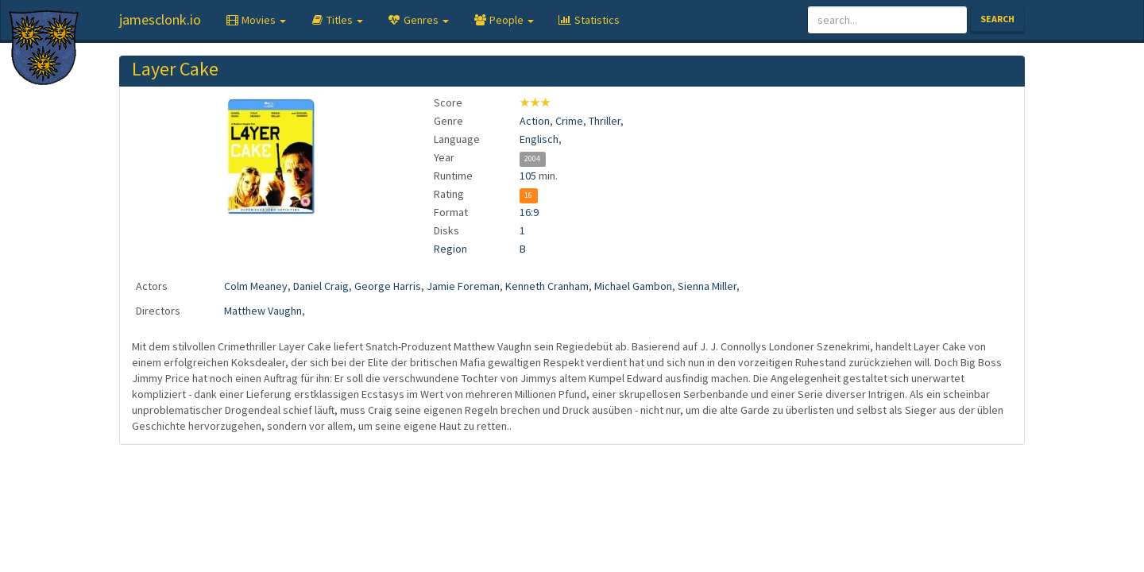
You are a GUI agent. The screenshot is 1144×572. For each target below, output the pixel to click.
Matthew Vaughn (263, 310)
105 (528, 175)
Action (535, 121)
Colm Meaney (256, 286)
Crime (569, 121)
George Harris (387, 286)
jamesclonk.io (160, 19)
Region (450, 249)
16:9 (529, 212)
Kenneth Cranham (547, 286)
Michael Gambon (633, 286)
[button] (255, 20)
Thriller (604, 121)
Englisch (539, 139)
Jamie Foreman (463, 286)
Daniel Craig (321, 286)
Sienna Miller (707, 286)
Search (997, 19)
